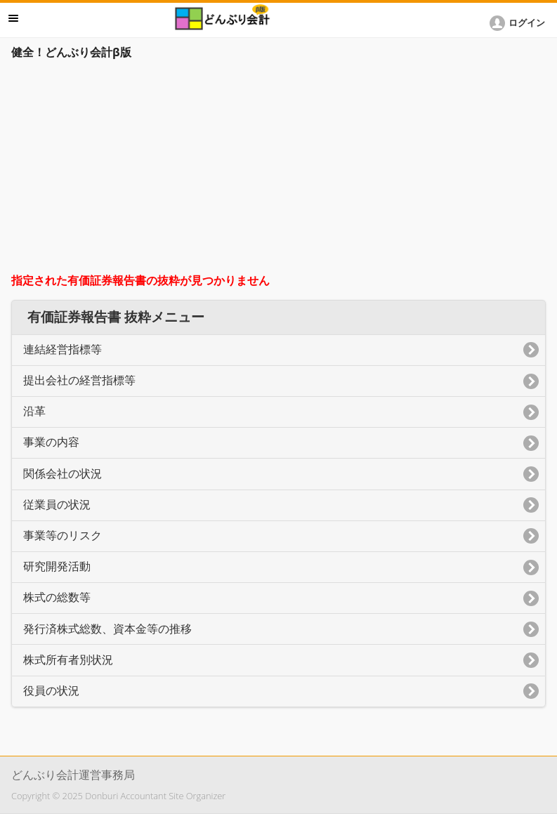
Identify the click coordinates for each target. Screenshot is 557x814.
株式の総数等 (57, 597)
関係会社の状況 (62, 474)
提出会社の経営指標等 (79, 380)
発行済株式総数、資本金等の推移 (107, 629)
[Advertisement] (278, 170)
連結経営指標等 (62, 349)
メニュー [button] (13, 18)
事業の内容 (51, 442)
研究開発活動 (57, 566)
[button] (519, 23)
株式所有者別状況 (68, 660)
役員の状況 (51, 691)
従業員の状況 (57, 505)
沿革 (34, 411)
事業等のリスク (62, 535)
